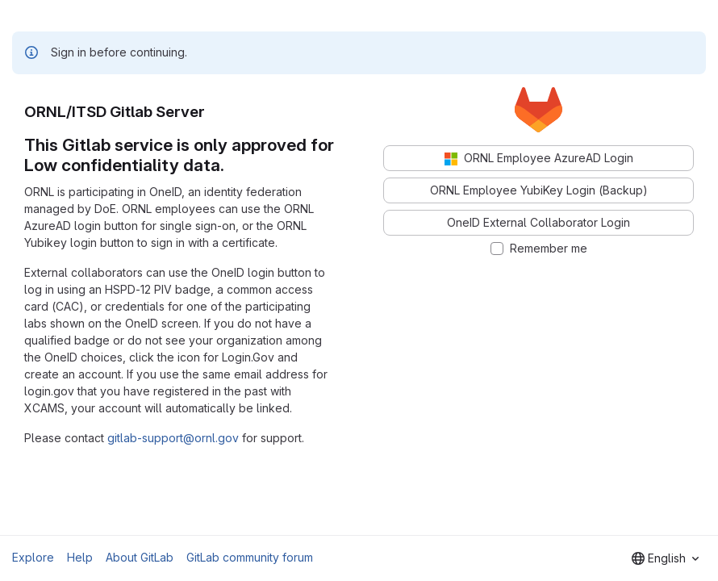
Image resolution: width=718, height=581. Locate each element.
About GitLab (139, 557)
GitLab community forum (249, 557)
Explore (33, 557)
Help (80, 557)
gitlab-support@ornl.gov (173, 438)
